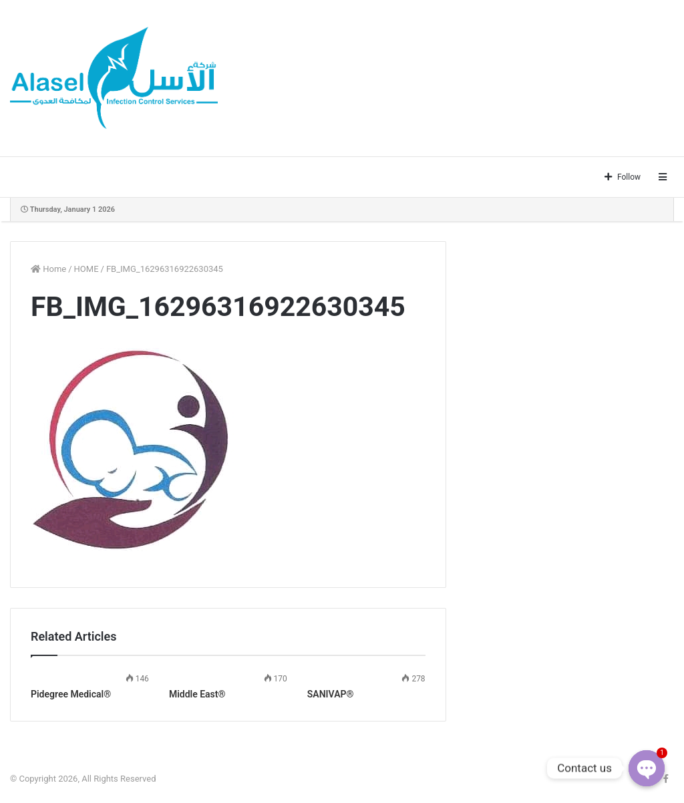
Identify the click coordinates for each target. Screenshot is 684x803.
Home (48, 269)
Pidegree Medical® (71, 694)
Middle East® (197, 694)
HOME (86, 269)
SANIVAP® (330, 694)
